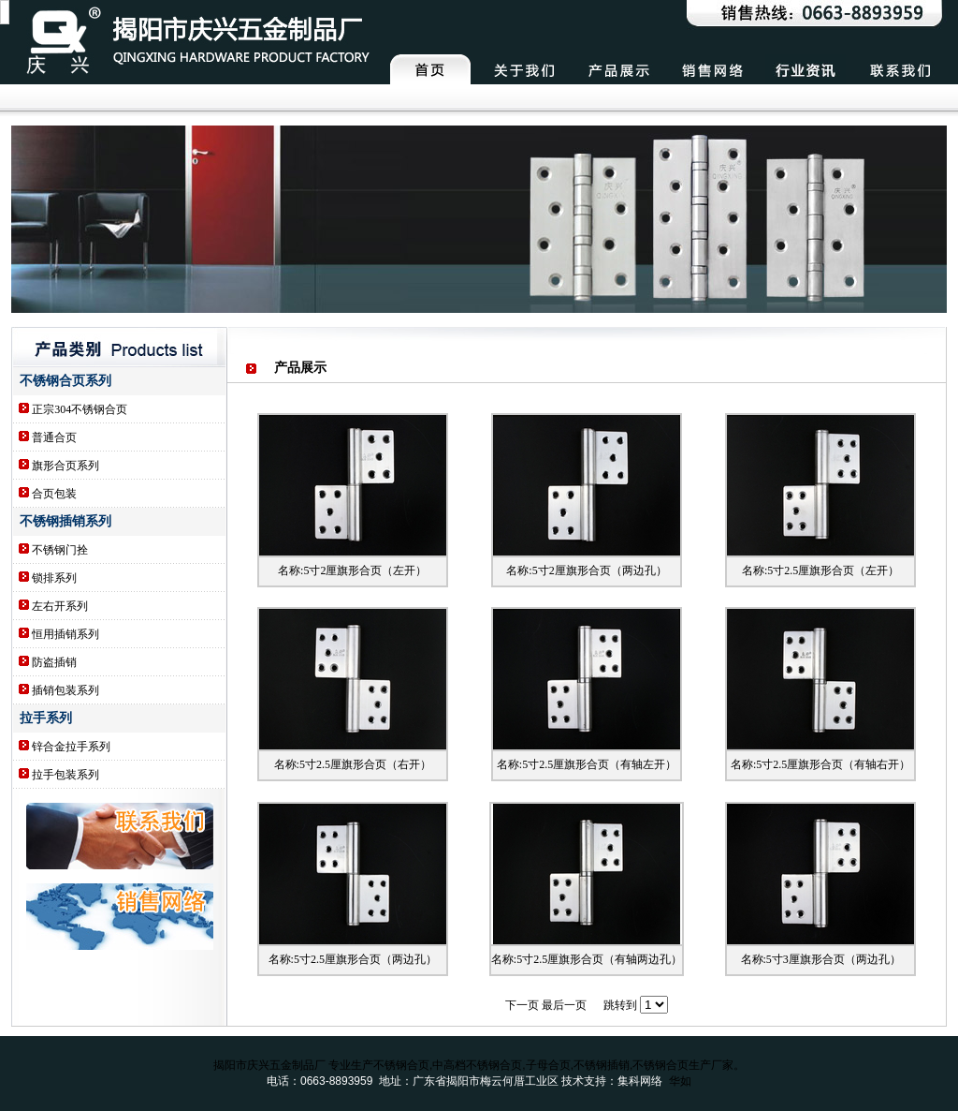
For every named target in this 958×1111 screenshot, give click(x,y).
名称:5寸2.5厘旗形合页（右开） (352, 764)
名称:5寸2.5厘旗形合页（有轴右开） (820, 764)
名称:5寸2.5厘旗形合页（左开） (820, 570)
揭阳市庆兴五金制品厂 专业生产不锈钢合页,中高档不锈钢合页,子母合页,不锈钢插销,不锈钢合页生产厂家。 (479, 1065)
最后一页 (564, 1005)
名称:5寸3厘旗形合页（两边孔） (821, 959)
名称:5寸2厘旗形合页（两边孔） (586, 570)
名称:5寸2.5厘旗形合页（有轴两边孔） (586, 959)
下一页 (522, 1005)
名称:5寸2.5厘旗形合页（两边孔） (353, 959)
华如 (680, 1081)
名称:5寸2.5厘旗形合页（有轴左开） (586, 764)
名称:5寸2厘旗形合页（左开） (352, 570)
